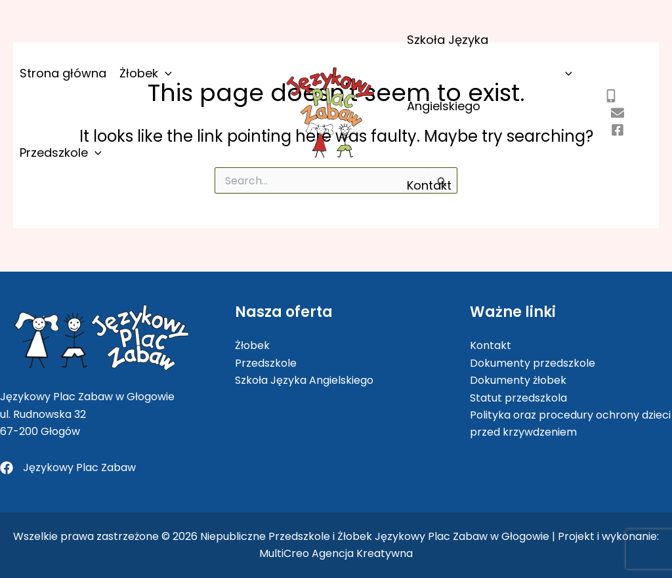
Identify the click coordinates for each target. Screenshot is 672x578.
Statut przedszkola (518, 397)
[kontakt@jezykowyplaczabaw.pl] (617, 112)
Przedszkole (61, 152)
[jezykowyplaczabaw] (617, 129)
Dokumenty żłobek (518, 380)
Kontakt (429, 185)
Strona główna (63, 73)
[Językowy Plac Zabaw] (68, 467)
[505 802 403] (611, 95)
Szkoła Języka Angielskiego (489, 72)
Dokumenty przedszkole (532, 363)
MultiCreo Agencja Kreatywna (336, 553)
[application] (165, 73)
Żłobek (145, 73)
